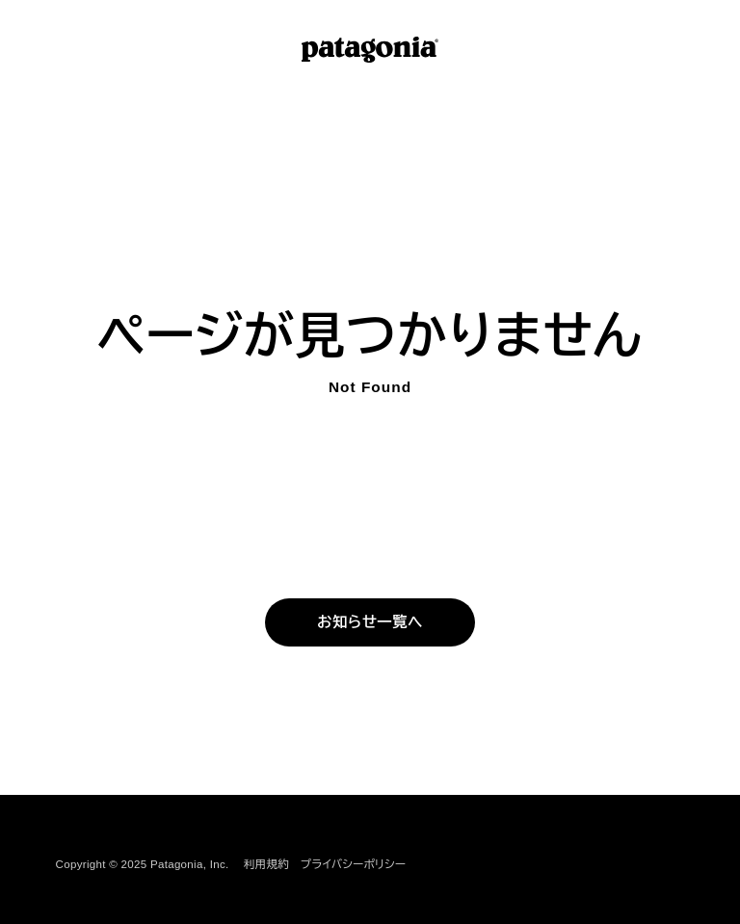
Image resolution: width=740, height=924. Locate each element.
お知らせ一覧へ (370, 621)
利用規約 (266, 863)
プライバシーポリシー (353, 863)
